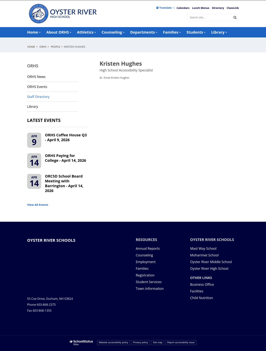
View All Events (37, 204)
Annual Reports (148, 248)
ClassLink (233, 8)
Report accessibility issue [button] (181, 342)
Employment (145, 262)
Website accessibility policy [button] (113, 342)
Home (31, 46)
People (55, 46)
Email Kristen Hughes (116, 77)
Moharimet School (204, 255)
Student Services (149, 282)
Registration (145, 275)
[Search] (235, 17)
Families (142, 268)
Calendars (182, 8)
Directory (218, 8)
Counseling (144, 255)
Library (39, 108)
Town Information (150, 288)
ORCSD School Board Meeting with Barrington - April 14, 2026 (64, 183)
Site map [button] (157, 342)
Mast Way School (203, 248)
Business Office (202, 284)
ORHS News (36, 76)
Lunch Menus (200, 8)
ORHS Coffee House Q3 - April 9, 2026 (66, 137)
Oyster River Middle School (211, 262)
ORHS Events (37, 86)
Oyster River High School (209, 268)
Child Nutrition (201, 298)
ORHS (42, 46)
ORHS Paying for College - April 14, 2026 (65, 158)
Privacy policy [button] (140, 342)
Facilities (196, 291)
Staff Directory (38, 96)
